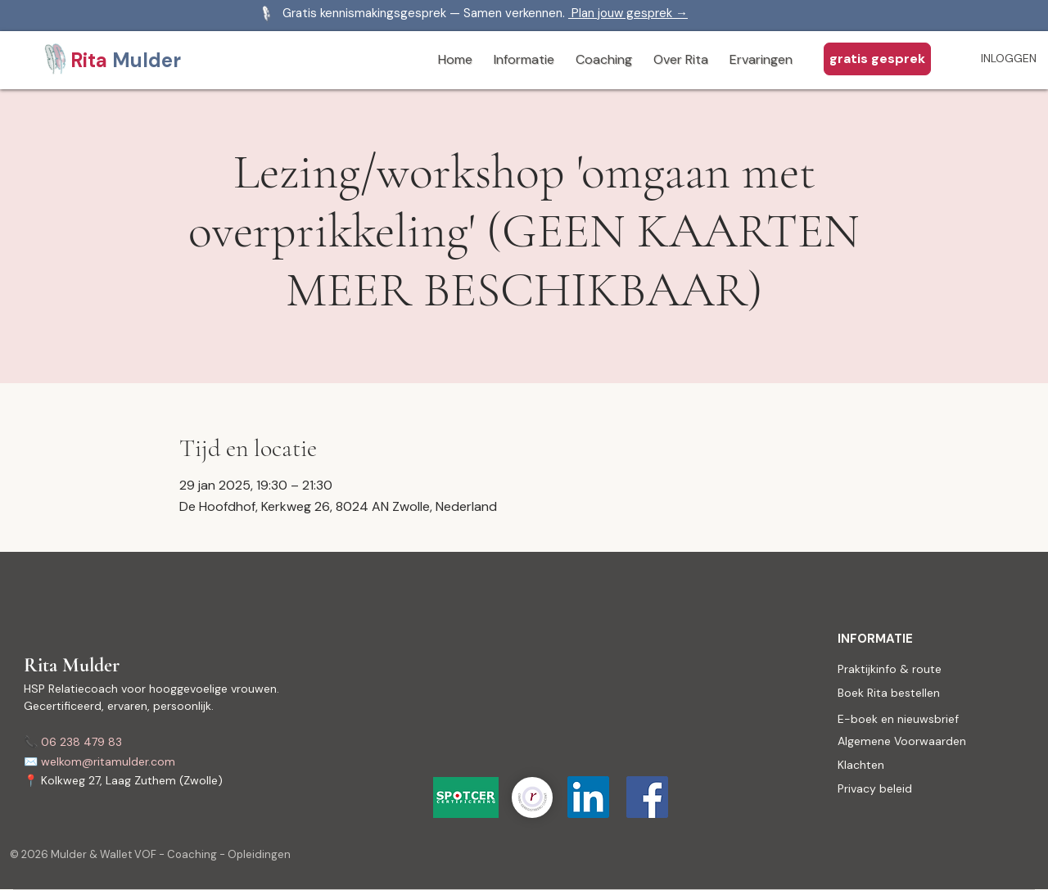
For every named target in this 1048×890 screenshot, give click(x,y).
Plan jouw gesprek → (628, 13)
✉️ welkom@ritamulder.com (99, 761)
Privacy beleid (875, 788)
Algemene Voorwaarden (902, 741)
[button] (524, 60)
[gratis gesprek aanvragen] (877, 59)
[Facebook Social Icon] (647, 797)
